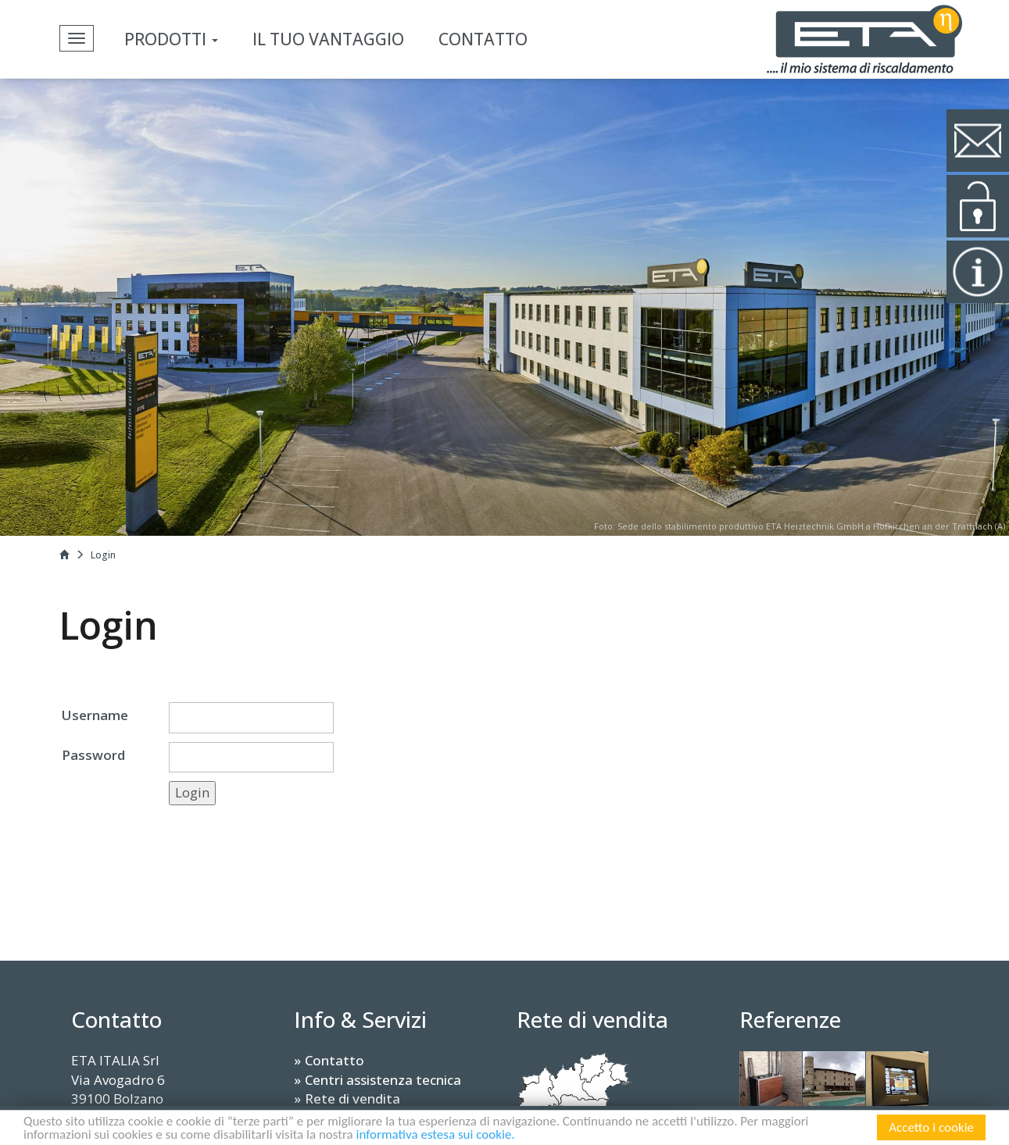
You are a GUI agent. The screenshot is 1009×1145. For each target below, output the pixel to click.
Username (95, 715)
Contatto (483, 39)
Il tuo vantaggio (328, 39)
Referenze (790, 1019)
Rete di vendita (352, 1099)
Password (93, 755)
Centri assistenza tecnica (383, 1080)
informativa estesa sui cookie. (435, 1136)
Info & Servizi (360, 1019)
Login (103, 555)
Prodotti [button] (171, 39)
